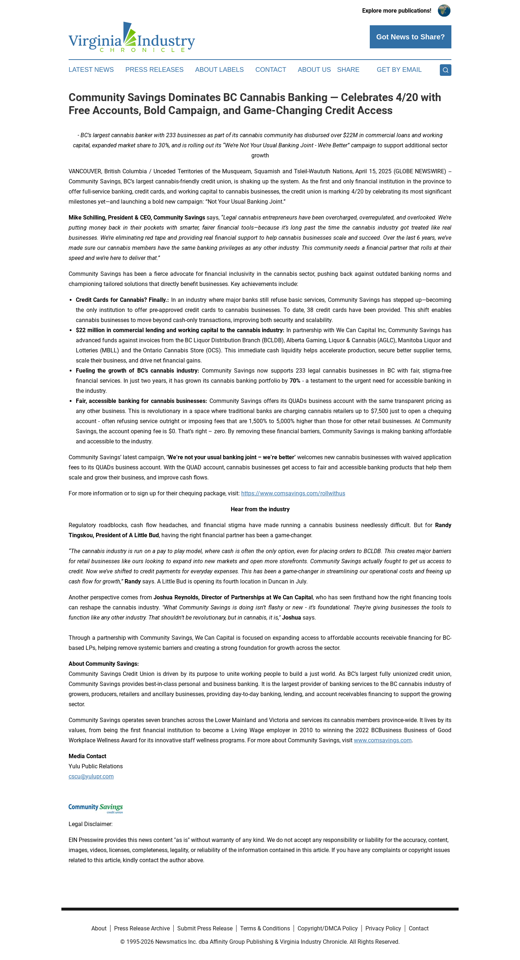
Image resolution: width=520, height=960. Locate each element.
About (99, 928)
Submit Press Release (205, 928)
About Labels (219, 69)
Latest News (91, 69)
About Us (314, 69)
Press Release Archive (142, 928)
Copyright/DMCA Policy (328, 928)
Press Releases (154, 69)
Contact (270, 69)
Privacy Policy (383, 928)
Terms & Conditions (265, 928)
